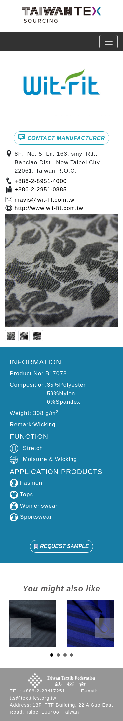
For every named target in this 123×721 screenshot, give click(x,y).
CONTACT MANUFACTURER (61, 137)
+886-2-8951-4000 (41, 181)
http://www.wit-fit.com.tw (49, 208)
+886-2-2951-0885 (41, 189)
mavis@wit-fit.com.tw (44, 199)
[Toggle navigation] (108, 41)
